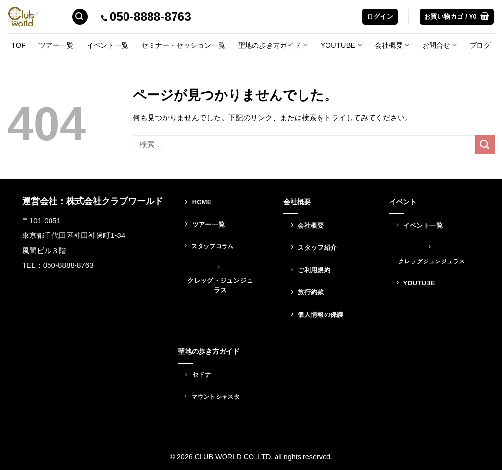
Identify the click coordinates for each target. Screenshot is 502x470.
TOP (18, 45)
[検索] (80, 17)
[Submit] (485, 144)
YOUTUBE (341, 45)
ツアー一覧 (56, 45)
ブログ (480, 45)
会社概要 (392, 45)
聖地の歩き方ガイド (273, 45)
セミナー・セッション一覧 (183, 45)
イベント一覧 (108, 45)
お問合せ (440, 45)
